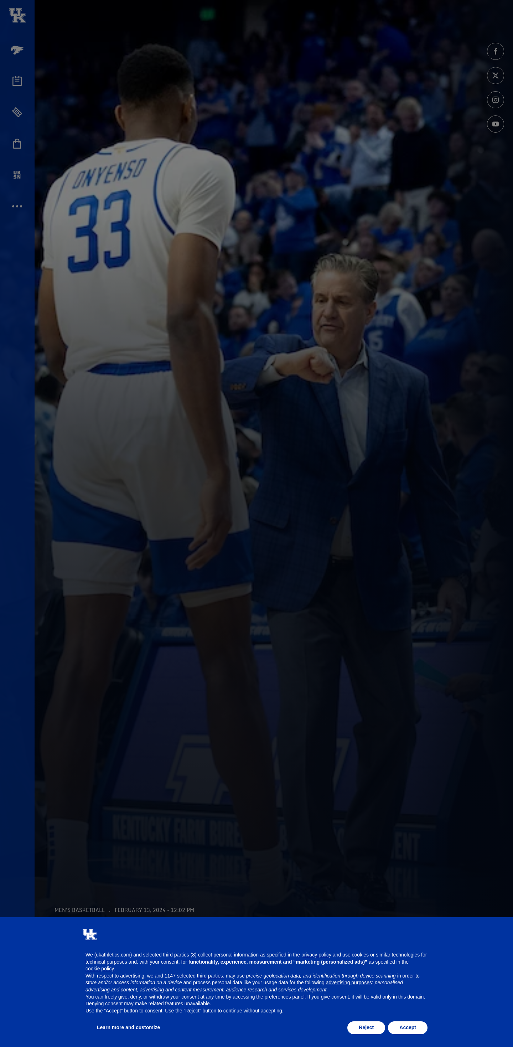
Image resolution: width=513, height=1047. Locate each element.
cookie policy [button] (100, 968)
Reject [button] (366, 1027)
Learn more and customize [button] (128, 1027)
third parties (210, 976)
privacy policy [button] (316, 955)
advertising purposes (349, 982)
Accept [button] (407, 1027)
